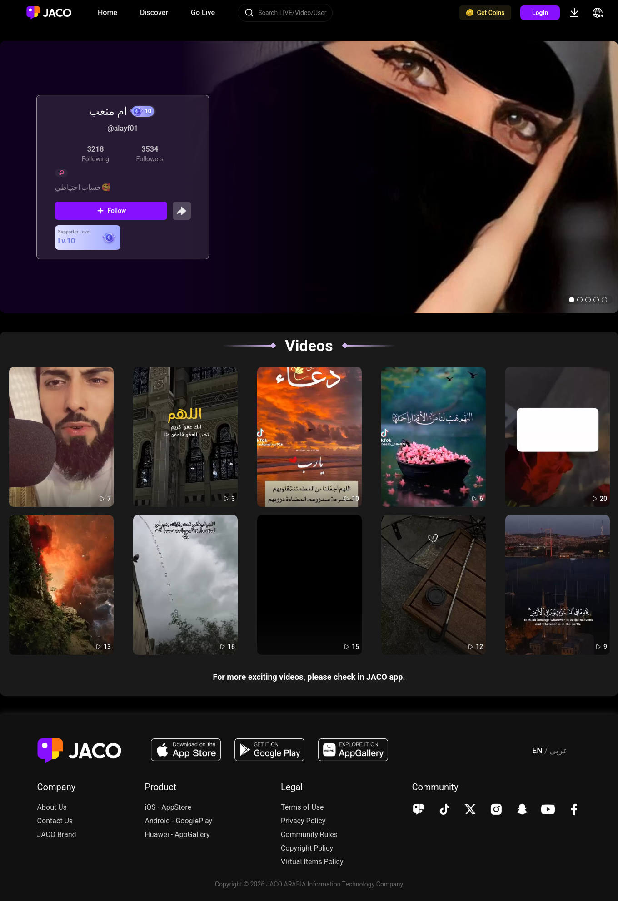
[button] (571, 299)
